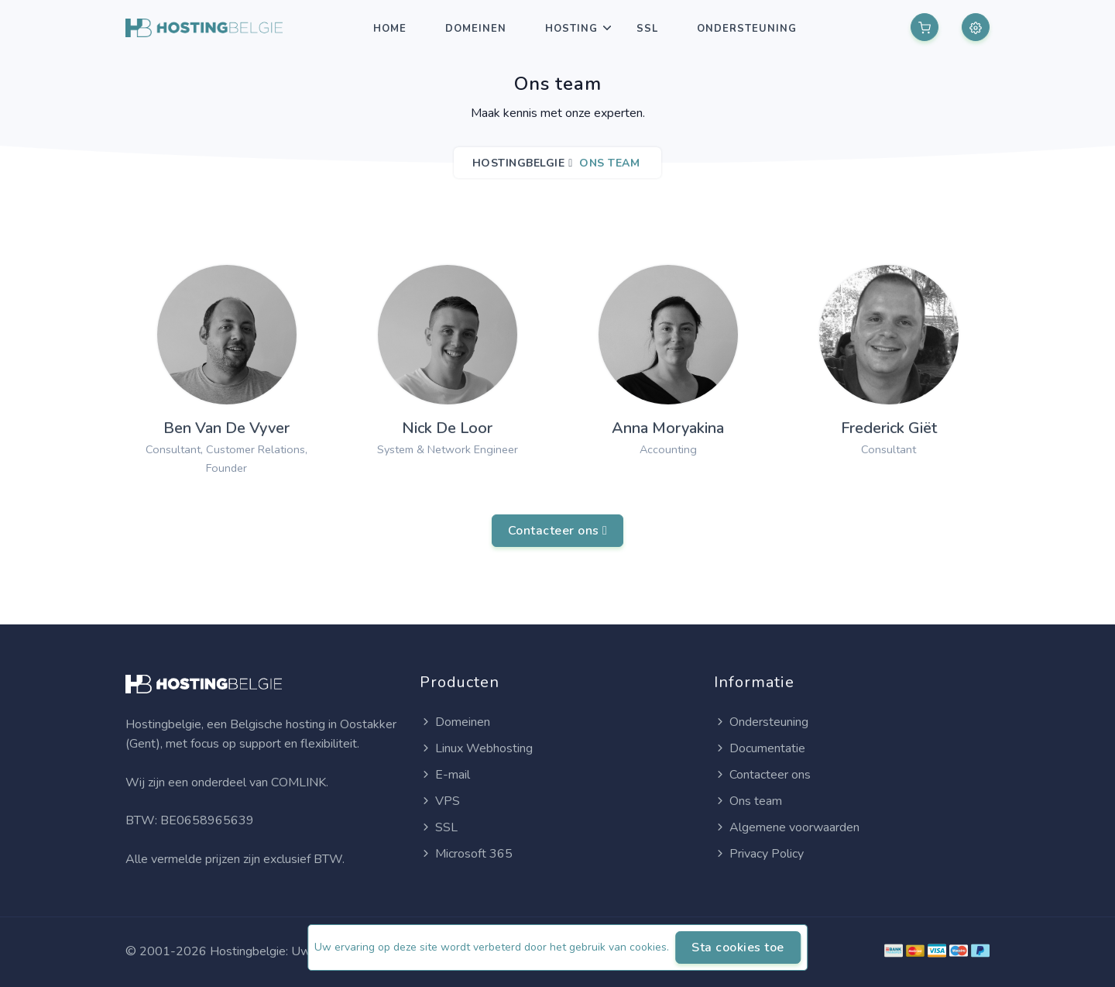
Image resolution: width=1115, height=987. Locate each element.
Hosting (571, 29)
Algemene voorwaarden (786, 827)
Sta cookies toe (737, 947)
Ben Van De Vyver (226, 428)
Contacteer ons (558, 530)
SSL (647, 29)
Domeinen (475, 29)
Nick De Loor (447, 428)
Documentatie (759, 748)
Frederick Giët (889, 428)
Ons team (748, 801)
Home (390, 29)
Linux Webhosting (476, 748)
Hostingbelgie (518, 163)
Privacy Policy (759, 853)
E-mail (445, 774)
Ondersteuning (747, 29)
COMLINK (298, 782)
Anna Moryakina (668, 428)
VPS (440, 801)
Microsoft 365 (466, 853)
